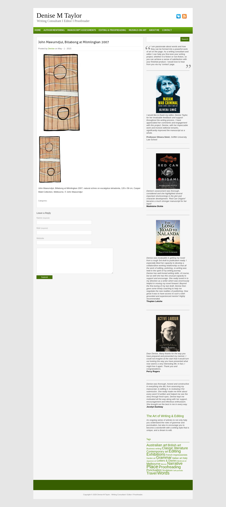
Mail (42, 228)
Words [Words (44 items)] (163, 473)
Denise (51, 48)
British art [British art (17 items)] (174, 445)
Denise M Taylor (59, 15)
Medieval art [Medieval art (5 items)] (181, 461)
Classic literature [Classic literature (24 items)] (175, 448)
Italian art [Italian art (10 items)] (177, 458)
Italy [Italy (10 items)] (185, 458)
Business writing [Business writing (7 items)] (153, 448)
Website (40, 238)
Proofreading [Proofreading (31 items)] (170, 467)
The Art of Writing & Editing (165, 416)
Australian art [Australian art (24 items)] (156, 445)
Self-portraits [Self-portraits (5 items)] (178, 470)
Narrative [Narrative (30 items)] (174, 463)
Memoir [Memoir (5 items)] (164, 464)
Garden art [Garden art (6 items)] (151, 458)
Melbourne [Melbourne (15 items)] (153, 463)
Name (43, 218)
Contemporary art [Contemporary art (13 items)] (157, 451)
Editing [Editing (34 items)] (175, 451)
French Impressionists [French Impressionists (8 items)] (176, 455)
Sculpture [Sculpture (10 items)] (167, 470)
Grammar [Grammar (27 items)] (164, 458)
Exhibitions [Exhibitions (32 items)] (155, 454)
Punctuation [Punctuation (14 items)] (154, 470)
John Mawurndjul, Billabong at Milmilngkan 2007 (73, 42)
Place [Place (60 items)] (152, 466)
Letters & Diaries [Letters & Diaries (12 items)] (167, 460)
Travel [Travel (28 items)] (151, 473)
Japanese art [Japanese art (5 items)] (151, 461)
